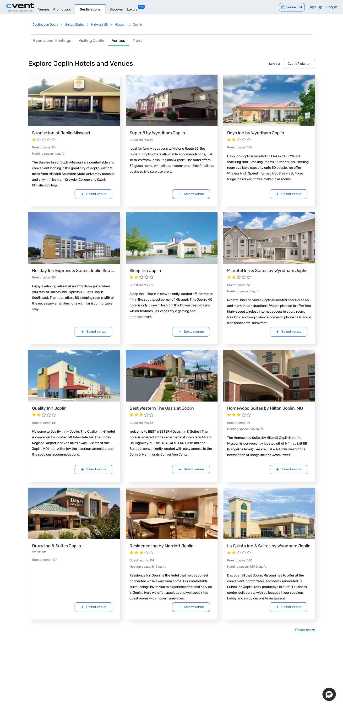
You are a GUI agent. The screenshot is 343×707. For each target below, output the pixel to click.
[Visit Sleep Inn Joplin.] (172, 238)
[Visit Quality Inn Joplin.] (74, 376)
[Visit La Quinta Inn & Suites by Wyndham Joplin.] (269, 513)
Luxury (132, 9)
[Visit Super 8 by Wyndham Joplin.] (172, 100)
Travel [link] (138, 40)
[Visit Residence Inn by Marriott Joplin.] (172, 513)
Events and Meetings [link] (52, 40)
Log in (331, 7)
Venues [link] (118, 40)
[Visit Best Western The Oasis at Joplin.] (172, 376)
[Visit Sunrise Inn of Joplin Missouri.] (74, 100)
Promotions (62, 9)
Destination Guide (45, 24)
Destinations (90, 9)
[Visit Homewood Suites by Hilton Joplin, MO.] (269, 376)
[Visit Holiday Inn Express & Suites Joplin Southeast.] (74, 238)
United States (74, 24)
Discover (116, 9)
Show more (305, 630)
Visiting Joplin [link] (91, 40)
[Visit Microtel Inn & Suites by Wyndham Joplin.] (269, 238)
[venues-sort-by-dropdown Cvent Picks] (299, 64)
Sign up (315, 7)
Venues (43, 9)
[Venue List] (292, 7)
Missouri (120, 24)
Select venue (93, 194)
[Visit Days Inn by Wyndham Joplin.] (269, 100)
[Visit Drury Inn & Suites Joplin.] (74, 513)
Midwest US (99, 24)
